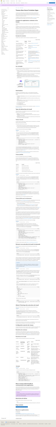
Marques (49, 423)
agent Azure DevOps (32, 204)
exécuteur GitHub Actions (21, 204)
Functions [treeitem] (3, 22)
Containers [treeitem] (3, 21)
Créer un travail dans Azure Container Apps (21, 406)
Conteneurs (24, 194)
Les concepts (48, 10)
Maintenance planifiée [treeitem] (4, 28)
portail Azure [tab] (27, 175)
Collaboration (20, 423)
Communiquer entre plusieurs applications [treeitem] (5, 32)
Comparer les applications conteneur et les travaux (50, 9)
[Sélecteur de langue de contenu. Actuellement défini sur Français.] (2, 422)
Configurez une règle (30, 61)
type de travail (33, 45)
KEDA (38, 207)
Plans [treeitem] (2, 19)
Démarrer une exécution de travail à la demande (24, 152)
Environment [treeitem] (3, 20)
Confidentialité (24, 423)
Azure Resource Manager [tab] (22, 175)
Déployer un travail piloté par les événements (32, 242)
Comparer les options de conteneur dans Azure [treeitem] (4, 18)
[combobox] (5, 9)
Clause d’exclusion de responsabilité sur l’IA (5, 423)
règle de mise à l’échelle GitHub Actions (32, 58)
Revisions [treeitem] (3, 23)
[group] (28, 141)
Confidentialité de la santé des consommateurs (32, 423)
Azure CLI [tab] (17, 175)
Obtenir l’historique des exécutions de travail (49, 15)
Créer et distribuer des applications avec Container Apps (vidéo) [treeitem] (5, 30)
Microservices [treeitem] (3, 27)
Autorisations (48, 11)
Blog (16, 423)
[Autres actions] (39, 7)
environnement (34, 17)
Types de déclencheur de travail (50, 12)
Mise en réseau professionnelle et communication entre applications (51, 18)
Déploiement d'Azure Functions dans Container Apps (34, 60)
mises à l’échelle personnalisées (25, 200)
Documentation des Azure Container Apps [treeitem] (4, 11)
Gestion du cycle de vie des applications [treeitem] (5, 25)
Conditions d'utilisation (41, 423)
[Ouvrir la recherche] (51, 1)
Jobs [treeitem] (2, 26)
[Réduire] (8, 8)
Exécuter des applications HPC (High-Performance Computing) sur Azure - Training (25, 413)
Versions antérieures (13, 423)
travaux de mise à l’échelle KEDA (28, 218)
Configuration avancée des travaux (50, 17)
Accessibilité (45, 423)
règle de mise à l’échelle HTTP (35, 43)
